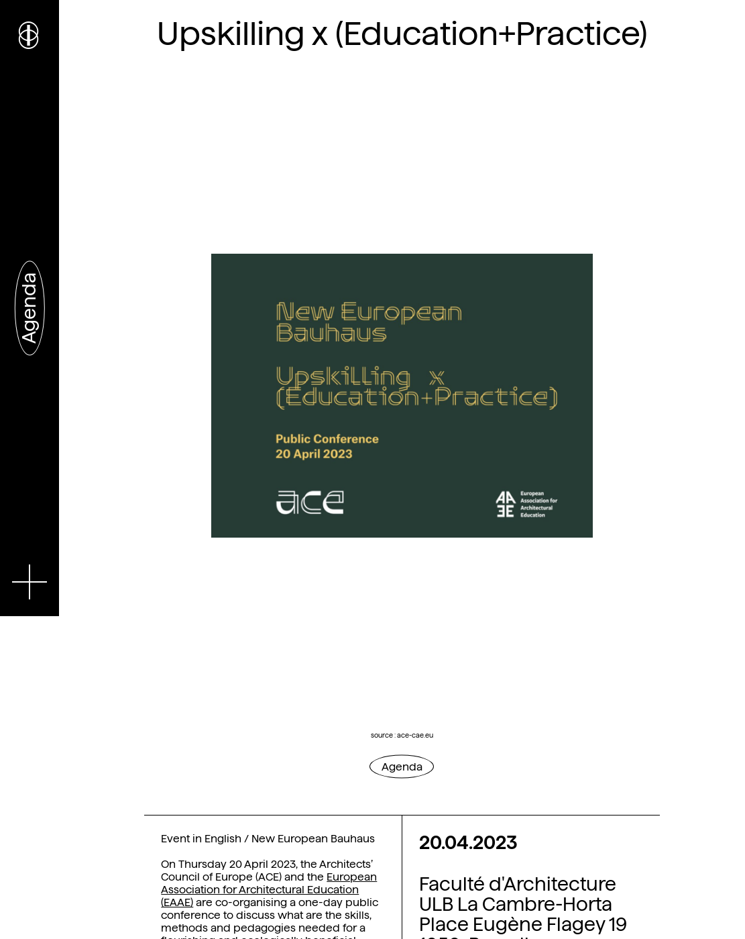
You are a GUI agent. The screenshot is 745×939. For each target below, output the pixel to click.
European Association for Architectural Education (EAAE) (269, 889)
